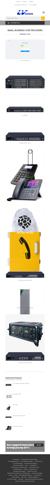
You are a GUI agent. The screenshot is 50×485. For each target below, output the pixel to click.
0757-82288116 (33, 5)
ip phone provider (12, 479)
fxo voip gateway (18, 463)
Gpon (26, 465)
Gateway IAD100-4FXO (25, 143)
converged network (13, 461)
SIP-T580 (15, 405)
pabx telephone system (25, 475)
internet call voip (32, 471)
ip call (15, 475)
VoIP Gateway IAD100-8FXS (25, 362)
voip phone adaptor (37, 473)
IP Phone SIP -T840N (25, 198)
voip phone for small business (19, 467)
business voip (33, 469)
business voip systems (19, 471)
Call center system (25, 60)
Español (25, 1)
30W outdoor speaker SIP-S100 (25, 308)
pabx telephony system (26, 461)
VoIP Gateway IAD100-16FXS (25, 280)
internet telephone (33, 477)
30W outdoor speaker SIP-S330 (25, 225)
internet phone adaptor (30, 463)
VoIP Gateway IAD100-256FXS (21, 383)
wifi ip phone (38, 461)
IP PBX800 (25, 115)
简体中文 (32, 1)
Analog (26, 469)
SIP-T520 (25, 170)
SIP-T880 (25, 253)
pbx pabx (20, 479)
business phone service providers (34, 479)
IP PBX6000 (25, 88)
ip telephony (16, 459)
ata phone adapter (18, 465)
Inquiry (39, 445)
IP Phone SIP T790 (17, 426)
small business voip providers (29, 459)
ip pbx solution (15, 477)
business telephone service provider (25, 481)
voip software (37, 475)
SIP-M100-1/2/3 (17, 394)
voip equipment (17, 469)
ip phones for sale (34, 467)
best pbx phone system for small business (18, 473)
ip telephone (33, 465)
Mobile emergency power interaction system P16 (25, 335)
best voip (23, 477)
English (18, 1)
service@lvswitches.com (20, 5)
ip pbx (10, 475)
